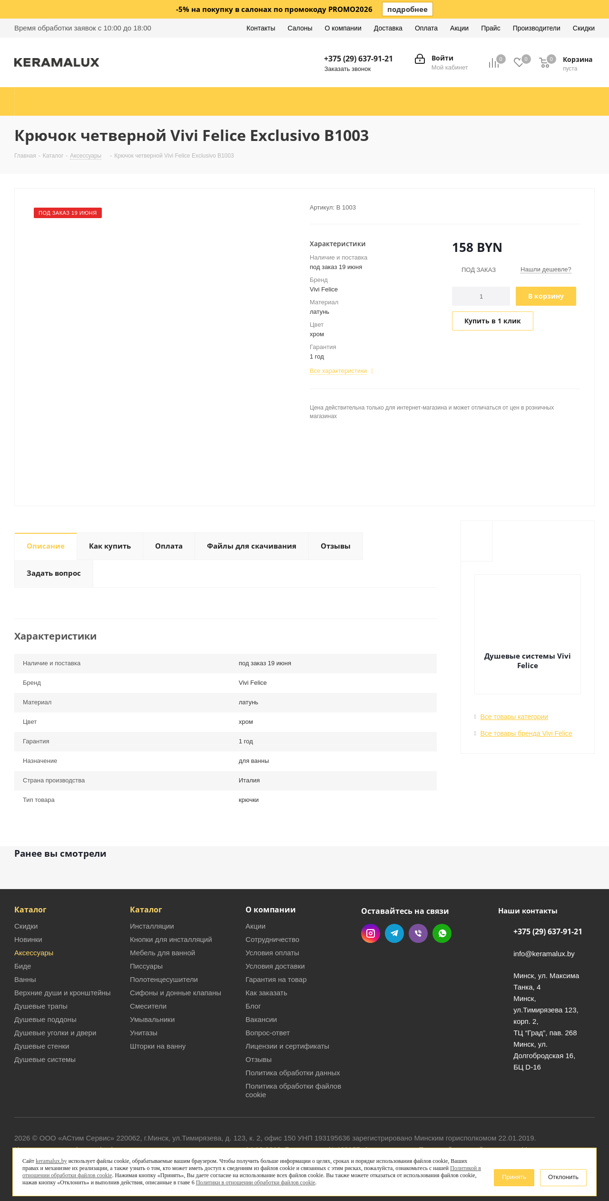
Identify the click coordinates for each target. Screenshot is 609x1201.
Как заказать (266, 993)
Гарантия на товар (276, 979)
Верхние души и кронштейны (62, 993)
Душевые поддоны (45, 1019)
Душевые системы (45, 1059)
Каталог (30, 909)
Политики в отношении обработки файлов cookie (255, 1182)
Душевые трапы (41, 1006)
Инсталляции (152, 926)
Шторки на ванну (158, 1046)
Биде (22, 966)
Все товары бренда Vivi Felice (526, 733)
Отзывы (259, 1059)
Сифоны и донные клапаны (175, 993)
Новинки (28, 939)
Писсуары (146, 966)
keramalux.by (51, 1161)
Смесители (148, 1006)
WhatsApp (442, 933)
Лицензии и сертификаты (287, 1046)
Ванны (25, 979)
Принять (514, 1177)
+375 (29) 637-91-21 (358, 58)
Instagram (370, 933)
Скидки (26, 926)
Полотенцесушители (164, 979)
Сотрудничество (272, 939)
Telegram (394, 933)
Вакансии (261, 1019)
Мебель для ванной (162, 953)
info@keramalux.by (544, 954)
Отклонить (563, 1177)
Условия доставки (275, 966)
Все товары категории (515, 717)
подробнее (407, 9)
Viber (418, 933)
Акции (255, 926)
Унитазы (143, 1033)
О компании (271, 909)
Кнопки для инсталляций (171, 939)
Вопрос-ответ (268, 1033)
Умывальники (152, 1019)
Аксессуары (33, 953)
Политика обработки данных (293, 1073)
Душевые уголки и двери (55, 1033)
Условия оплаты (272, 953)
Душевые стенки (41, 1046)
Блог (253, 1006)
